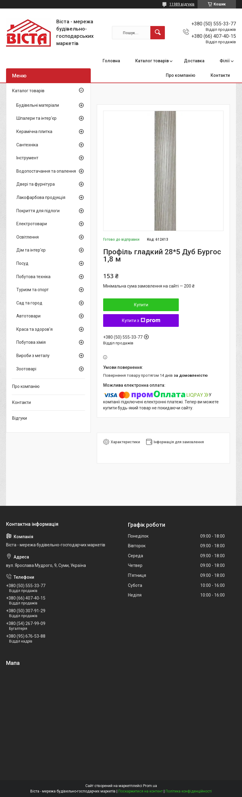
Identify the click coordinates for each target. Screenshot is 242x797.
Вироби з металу (33, 355)
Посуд (22, 263)
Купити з (141, 320)
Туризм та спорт (32, 289)
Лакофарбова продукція (40, 197)
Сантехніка (27, 144)
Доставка (194, 60)
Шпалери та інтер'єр (36, 118)
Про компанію (180, 75)
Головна (111, 60)
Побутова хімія (31, 342)
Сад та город (29, 303)
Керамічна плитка (34, 131)
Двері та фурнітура (35, 184)
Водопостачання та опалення (46, 171)
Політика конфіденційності (188, 791)
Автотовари (28, 316)
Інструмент (27, 157)
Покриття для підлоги (38, 210)
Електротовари (31, 223)
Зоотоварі (26, 368)
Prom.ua (150, 786)
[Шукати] (157, 32)
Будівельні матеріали (37, 105)
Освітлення (27, 237)
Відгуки (19, 418)
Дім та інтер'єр (31, 250)
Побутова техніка (33, 276)
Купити (141, 304)
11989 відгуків (182, 4)
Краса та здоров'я (34, 329)
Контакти (220, 75)
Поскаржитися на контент (140, 791)
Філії (225, 60)
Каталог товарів (152, 60)
